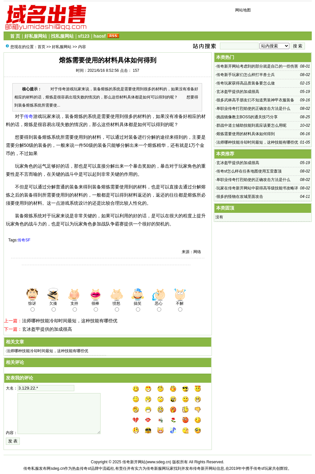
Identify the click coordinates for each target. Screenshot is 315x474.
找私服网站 (62, 36)
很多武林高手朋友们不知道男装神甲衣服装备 (255, 100)
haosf (99, 36)
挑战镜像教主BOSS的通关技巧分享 (247, 117)
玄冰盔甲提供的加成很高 (47, 329)
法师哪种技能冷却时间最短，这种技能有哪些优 (69, 320)
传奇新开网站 (134, 462)
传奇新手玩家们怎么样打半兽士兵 (245, 74)
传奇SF (24, 240)
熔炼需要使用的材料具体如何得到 (245, 134)
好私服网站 (35, 36)
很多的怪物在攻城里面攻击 (239, 196)
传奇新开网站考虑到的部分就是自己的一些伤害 (257, 66)
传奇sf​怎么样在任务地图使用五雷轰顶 (249, 171)
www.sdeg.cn (158, 462)
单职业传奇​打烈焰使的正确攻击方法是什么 (253, 108)
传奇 (28, 116)
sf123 (84, 36)
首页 (41, 47)
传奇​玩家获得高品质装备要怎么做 (245, 83)
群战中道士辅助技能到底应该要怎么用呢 (251, 125)
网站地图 (243, 10)
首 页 (15, 36)
